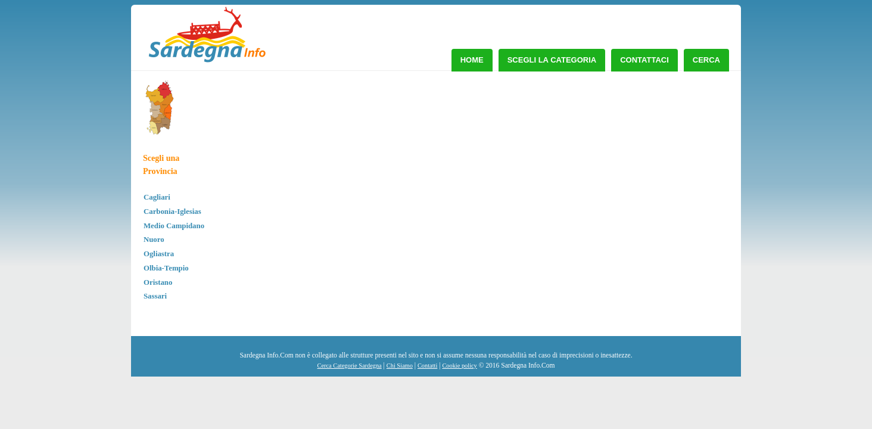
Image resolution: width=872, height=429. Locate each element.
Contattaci (644, 59)
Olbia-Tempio (166, 268)
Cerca (706, 59)
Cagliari (157, 197)
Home (472, 59)
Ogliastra (159, 254)
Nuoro (154, 239)
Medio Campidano (174, 226)
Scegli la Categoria (552, 59)
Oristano (158, 282)
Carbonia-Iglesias (172, 211)
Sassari (155, 296)
